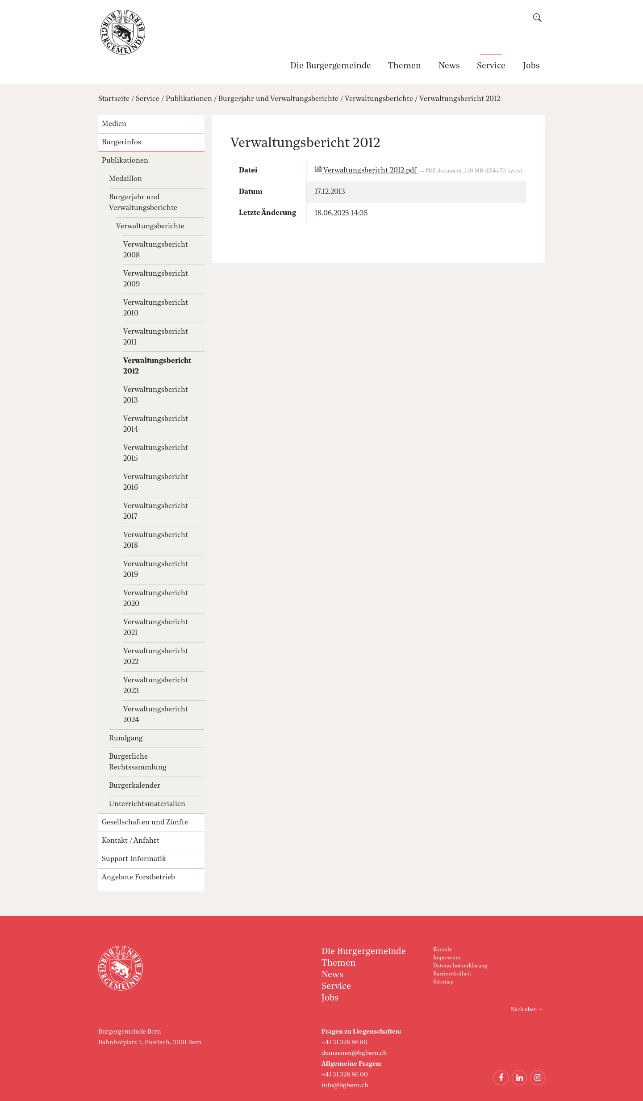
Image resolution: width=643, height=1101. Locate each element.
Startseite (113, 99)
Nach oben (524, 1010)
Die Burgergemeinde (330, 66)
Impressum (446, 958)
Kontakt (442, 950)
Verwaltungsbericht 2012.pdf (366, 170)
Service (491, 66)
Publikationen (189, 99)
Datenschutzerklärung (460, 966)
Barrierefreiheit (452, 974)
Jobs (531, 66)
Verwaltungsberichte (379, 99)
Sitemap (443, 982)
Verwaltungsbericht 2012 (459, 99)
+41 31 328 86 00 (345, 1075)
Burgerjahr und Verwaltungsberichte (278, 99)
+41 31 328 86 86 (344, 1042)
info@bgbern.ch (345, 1085)
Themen (404, 66)
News (449, 66)
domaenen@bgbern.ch (354, 1053)
